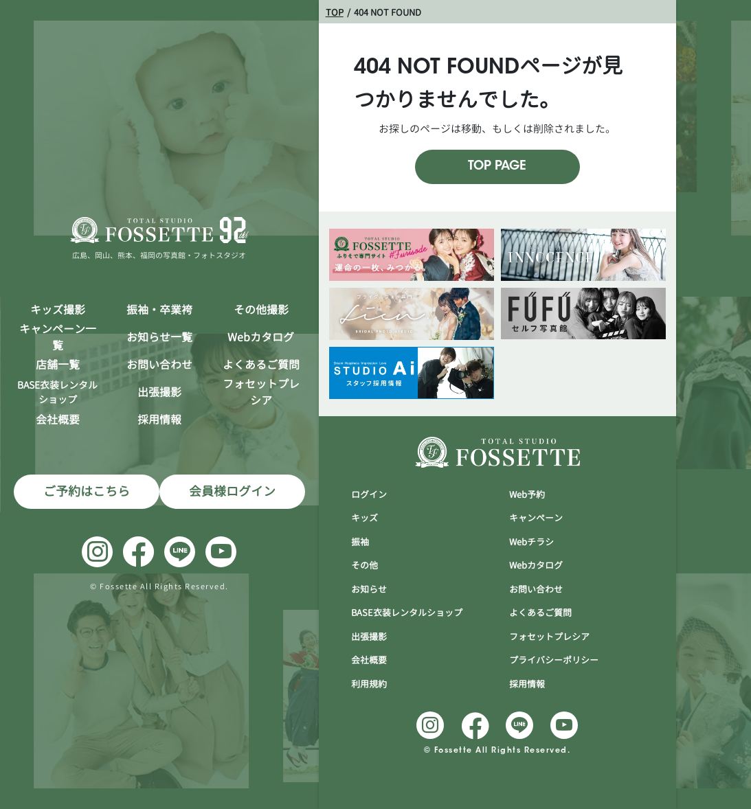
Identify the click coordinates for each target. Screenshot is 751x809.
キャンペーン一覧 (57, 337)
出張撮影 (159, 392)
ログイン (369, 494)
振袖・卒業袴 (159, 309)
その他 (364, 565)
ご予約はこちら (86, 491)
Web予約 (527, 494)
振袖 (360, 542)
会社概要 (58, 419)
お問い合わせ (159, 364)
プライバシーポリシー (553, 660)
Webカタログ (260, 337)
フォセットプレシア (261, 392)
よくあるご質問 (261, 364)
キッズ (364, 518)
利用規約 (369, 684)
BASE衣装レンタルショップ (406, 612)
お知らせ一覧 (159, 337)
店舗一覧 (58, 364)
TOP (335, 12)
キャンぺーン (536, 518)
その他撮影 (261, 309)
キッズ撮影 (57, 309)
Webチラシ (531, 542)
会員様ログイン (232, 491)
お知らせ (369, 589)
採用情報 (159, 419)
